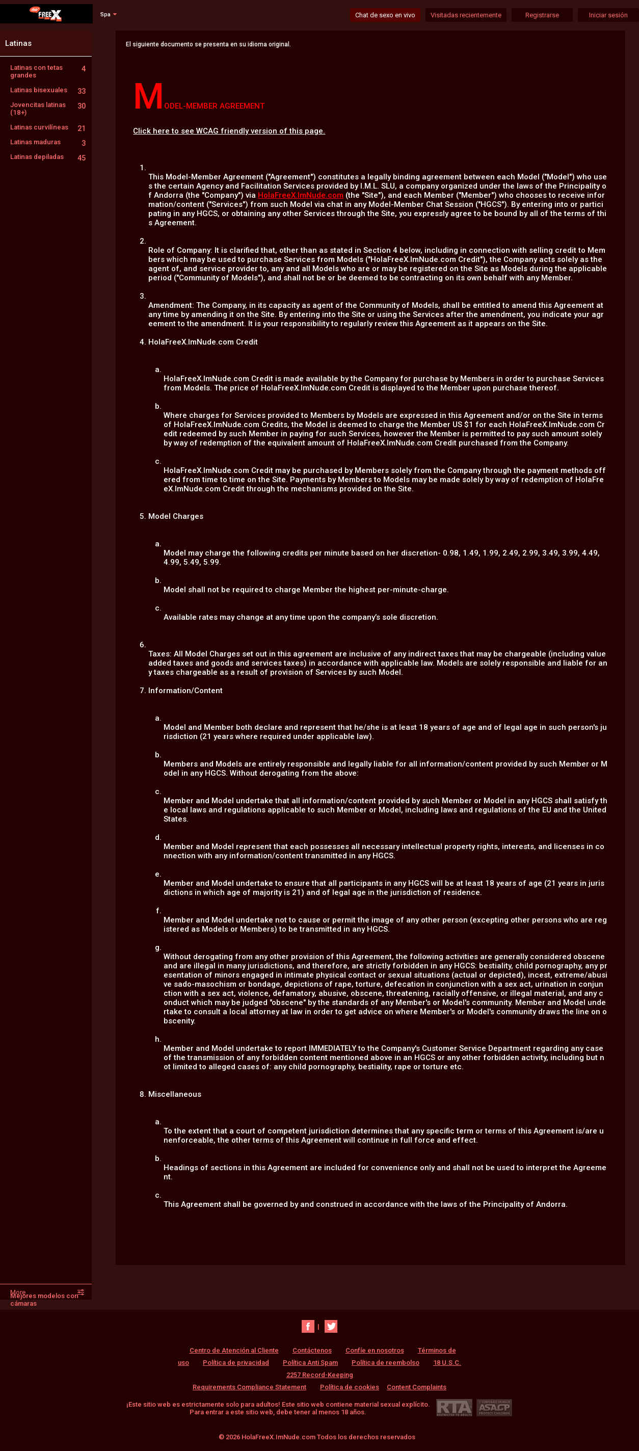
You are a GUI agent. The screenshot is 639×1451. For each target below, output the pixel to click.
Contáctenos (312, 1350)
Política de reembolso (385, 1362)
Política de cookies (349, 1387)
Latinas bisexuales (48, 90)
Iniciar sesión (608, 15)
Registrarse (542, 15)
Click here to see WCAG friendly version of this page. (229, 131)
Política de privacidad (236, 1362)
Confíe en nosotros (374, 1350)
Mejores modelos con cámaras (44, 1299)
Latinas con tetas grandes (48, 71)
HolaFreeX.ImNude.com (300, 195)
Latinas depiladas (48, 157)
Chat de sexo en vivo (385, 15)
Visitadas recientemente (466, 15)
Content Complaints (416, 1387)
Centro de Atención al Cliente (234, 1350)
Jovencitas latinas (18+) (48, 108)
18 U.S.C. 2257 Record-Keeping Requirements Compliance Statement (327, 1375)
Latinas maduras (48, 142)
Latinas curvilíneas (48, 127)
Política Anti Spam (310, 1362)
